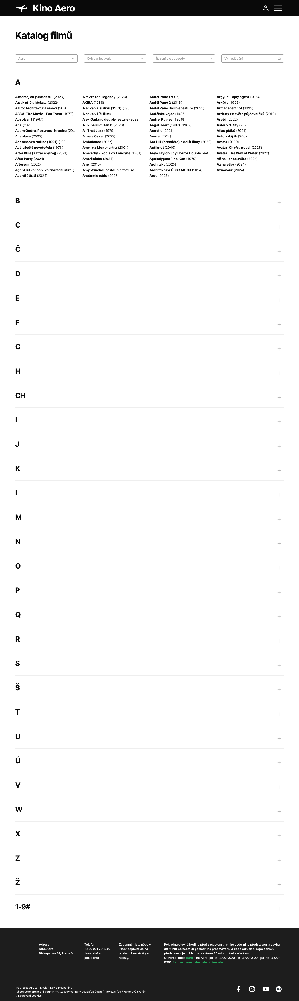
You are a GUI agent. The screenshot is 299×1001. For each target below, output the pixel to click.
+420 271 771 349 (97, 949)
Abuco (33, 987)
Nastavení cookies (30, 995)
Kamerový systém (135, 991)
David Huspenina (61, 987)
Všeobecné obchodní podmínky (37, 991)
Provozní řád (113, 991)
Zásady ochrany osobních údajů (81, 991)
